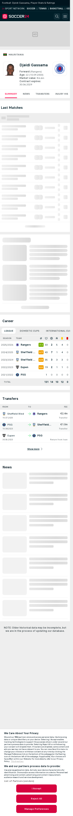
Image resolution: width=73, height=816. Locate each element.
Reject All (36, 798)
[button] (57, 16)
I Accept (36, 788)
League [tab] (8, 330)
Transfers (42, 93)
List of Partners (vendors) (19, 781)
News (26, 93)
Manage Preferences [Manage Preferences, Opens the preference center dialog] (36, 809)
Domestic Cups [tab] (29, 330)
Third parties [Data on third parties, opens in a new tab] (17, 761)
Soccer (31, 8)
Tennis (43, 8)
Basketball (56, 8)
